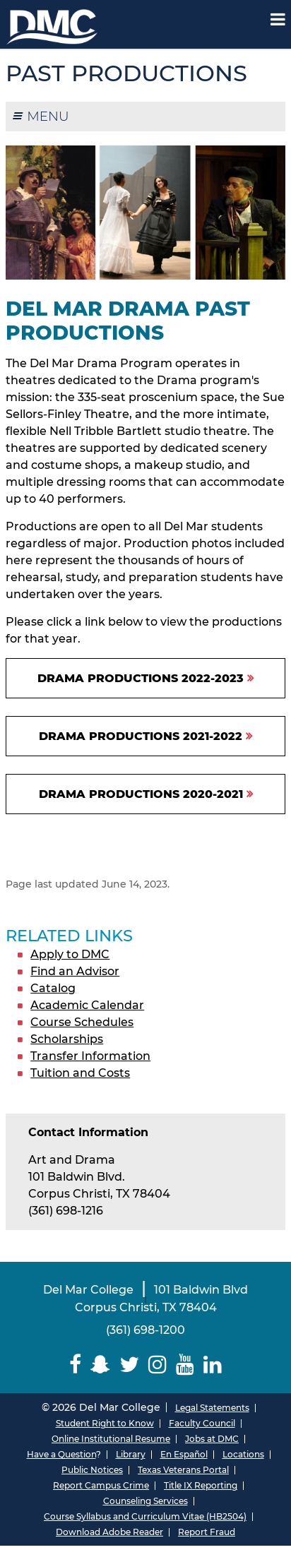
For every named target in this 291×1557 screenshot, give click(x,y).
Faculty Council (202, 1423)
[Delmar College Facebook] (75, 1365)
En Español (184, 1454)
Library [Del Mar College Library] (131, 1454)
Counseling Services (145, 1501)
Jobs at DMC (212, 1438)
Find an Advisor (74, 971)
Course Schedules (81, 1022)
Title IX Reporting (200, 1485)
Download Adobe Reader (109, 1532)
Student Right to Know (105, 1423)
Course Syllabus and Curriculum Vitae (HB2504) (145, 1516)
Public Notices (92, 1469)
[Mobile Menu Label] (278, 19)
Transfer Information (90, 1056)
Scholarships (66, 1039)
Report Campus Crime (101, 1485)
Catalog (53, 988)
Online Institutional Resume (111, 1438)
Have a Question (61, 1454)
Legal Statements (212, 1407)
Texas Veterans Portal (183, 1469)
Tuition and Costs (80, 1073)
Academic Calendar (87, 1005)
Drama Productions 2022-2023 (140, 678)
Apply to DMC (69, 954)
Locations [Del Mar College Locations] (243, 1454)
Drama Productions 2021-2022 (140, 736)
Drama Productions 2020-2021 (141, 794)
